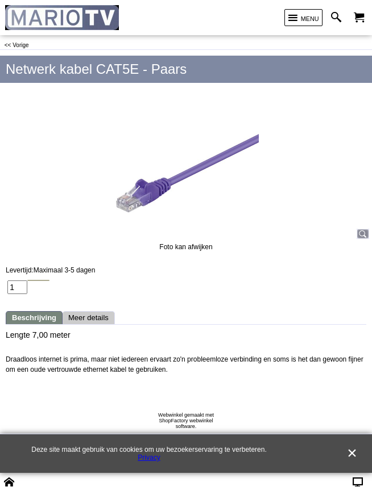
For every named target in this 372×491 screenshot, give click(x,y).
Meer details (88, 317)
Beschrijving (34, 317)
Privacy (149, 457)
